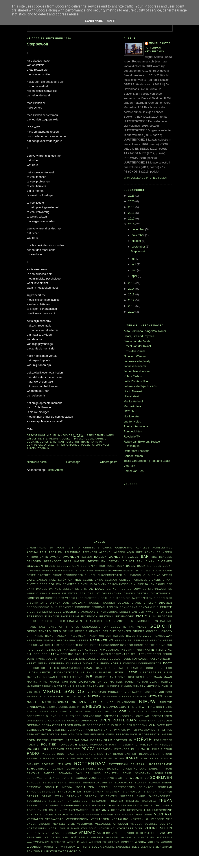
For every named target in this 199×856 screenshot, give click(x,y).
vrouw (166, 833)
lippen (61, 677)
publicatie (140, 749)
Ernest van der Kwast (137, 346)
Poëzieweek (163, 740)
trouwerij (163, 805)
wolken (153, 842)
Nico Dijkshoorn (121, 702)
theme (32, 805)
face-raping (70, 616)
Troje (148, 805)
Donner (109, 603)
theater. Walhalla (141, 801)
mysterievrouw (132, 696)
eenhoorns (128, 607)
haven (130, 636)
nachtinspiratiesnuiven (64, 702)
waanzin (43, 448)
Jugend (92, 658)
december (138, 229)
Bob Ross (107, 566)
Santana (33, 773)
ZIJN (158, 847)
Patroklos (50, 734)
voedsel (151, 824)
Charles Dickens (147, 580)
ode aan (136, 711)
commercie (71, 584)
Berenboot (52, 561)
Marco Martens (110, 682)
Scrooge (34, 782)
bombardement (121, 570)
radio (33, 753)
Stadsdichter (69, 791)
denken (129, 593)
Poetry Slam (101, 740)
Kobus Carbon (133, 376)
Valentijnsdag (56, 814)
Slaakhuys (123, 782)
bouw (157, 570)
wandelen (146, 837)
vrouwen (34, 837)
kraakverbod (71, 668)
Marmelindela (132, 406)
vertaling (120, 819)
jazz (125, 654)
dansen (41, 589)
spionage (146, 787)
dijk (169, 598)
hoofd (73, 645)
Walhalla (128, 837)
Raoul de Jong (52, 754)
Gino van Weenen (135, 356)
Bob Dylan (89, 566)
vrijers (103, 833)
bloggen (35, 565)
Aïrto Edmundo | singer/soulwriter (145, 331)
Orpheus (106, 725)
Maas (168, 677)
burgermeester (110, 575)
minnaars (115, 692)
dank (30, 589)
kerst (31, 663)
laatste (123, 668)
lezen (118, 672)
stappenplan (93, 791)
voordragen (158, 828)
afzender (90, 552)
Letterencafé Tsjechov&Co (140, 386)
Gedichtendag (39, 631)
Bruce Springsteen (68, 575)
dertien (143, 593)
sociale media (58, 787)
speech (104, 787)
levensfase (102, 672)
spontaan (164, 787)
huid (30, 650)
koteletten (50, 668)
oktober (137, 240)
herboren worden (41, 640)
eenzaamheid (97, 438)
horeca (94, 645)
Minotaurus (134, 692)
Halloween (77, 636)
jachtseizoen (86, 654)
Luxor (148, 677)
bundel (90, 575)
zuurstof (49, 851)
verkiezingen (77, 819)
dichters (117, 598)
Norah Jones (37, 711)
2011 (131, 306)
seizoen (49, 782)
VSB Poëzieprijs (75, 837)
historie (60, 645)
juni (134, 264)
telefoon (56, 801)
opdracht (51, 445)
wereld (73, 842)
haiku (49, 636)
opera (46, 725)
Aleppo (119, 552)
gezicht (109, 631)
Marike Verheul (133, 401)
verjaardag (54, 819)
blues (50, 565)
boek (130, 565)
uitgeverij (136, 810)
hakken (61, 636)
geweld (95, 631)
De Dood (97, 588)
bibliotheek (133, 561)
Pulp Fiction (162, 749)
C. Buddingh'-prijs (157, 575)
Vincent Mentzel (52, 824)
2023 (131, 195)
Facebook (89, 616)
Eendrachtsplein (105, 607)
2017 (131, 218)
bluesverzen (68, 565)
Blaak (150, 561)
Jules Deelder (111, 659)
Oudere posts (108, 462)
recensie (88, 753)
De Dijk (81, 589)
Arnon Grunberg (158, 552)
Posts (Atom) (54, 469)
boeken (47, 570)
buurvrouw (133, 575)
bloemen (165, 561)
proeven (57, 749)
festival (107, 616)
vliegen (136, 824)
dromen (165, 602)
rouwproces (75, 769)
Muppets (34, 696)
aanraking (124, 547)
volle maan (69, 828)
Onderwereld (37, 716)
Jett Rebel (153, 654)
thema (31, 448)
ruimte (113, 768)
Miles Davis (97, 692)
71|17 (71, 547)
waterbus (164, 837)
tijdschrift (49, 805)
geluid (68, 631)
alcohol (105, 552)
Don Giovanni (75, 602)
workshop (51, 847)
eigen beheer (37, 612)
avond (55, 556)
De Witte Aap (73, 593)
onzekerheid (36, 720)
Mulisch (165, 692)
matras (60, 686)
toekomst (97, 805)
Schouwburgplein (41, 778)
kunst (101, 667)
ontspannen (162, 716)
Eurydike (52, 616)
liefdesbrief (151, 672)
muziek (94, 696)
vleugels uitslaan (111, 823)
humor (40, 650)
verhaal (163, 814)
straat (33, 796)
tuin (58, 810)
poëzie (86, 445)
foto (49, 620)
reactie (72, 753)
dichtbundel (161, 593)
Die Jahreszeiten (139, 598)
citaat (167, 580)
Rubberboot (95, 769)
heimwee (144, 635)
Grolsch (153, 631)
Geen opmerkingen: (101, 435)
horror (126, 645)
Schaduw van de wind (80, 773)
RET (156, 753)
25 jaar (57, 547)
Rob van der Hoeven (94, 758)
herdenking (66, 640)
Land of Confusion (146, 668)
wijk (84, 842)
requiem (145, 754)
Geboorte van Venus (129, 627)
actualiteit (36, 552)
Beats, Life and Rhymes (139, 336)
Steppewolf (37, 44)
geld (57, 631)
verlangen (100, 819)
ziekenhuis (146, 847)
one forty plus (132, 421)
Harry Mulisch (99, 636)
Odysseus (153, 711)
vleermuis (85, 824)
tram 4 (113, 805)
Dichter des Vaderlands (64, 598)
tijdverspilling (74, 805)
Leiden (32, 672)
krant (89, 667)
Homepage (73, 462)
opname (80, 725)
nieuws (93, 706)
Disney (55, 603)
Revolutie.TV (132, 436)
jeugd (167, 654)
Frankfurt (94, 621)
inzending (163, 649)
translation (131, 805)
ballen (86, 557)
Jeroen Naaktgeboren (137, 371)
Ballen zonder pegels (116, 556)
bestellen (96, 561)
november (138, 235)
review (32, 758)
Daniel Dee (164, 584)
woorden (34, 846)
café (31, 579)
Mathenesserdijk (40, 686)
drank (136, 603)
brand (167, 570)
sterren (150, 791)
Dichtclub (35, 598)
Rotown (64, 764)
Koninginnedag (150, 663)
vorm (50, 833)
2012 (131, 300)
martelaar (150, 682)
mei (134, 270)
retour (166, 754)
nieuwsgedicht (117, 706)
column (55, 584)
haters (118, 636)
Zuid (36, 851)
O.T (114, 711)
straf (46, 796)
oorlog (73, 720)
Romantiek (149, 758)
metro (152, 686)
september (139, 246)
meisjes (73, 686)
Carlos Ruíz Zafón (52, 580)
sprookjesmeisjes (41, 791)
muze (82, 696)
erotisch (164, 611)
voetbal (166, 824)
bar (145, 556)
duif (54, 607)
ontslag (142, 716)
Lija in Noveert (133, 391)
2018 (131, 212)
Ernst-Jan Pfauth (134, 351)
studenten (108, 796)
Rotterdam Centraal (128, 764)
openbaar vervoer (155, 720)
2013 (131, 294)
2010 (131, 311)
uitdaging (99, 810)
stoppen (165, 791)
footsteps (35, 621)
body (120, 566)
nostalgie (59, 711)
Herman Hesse (63, 442)
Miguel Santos (159, 43)
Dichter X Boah (96, 598)
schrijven (161, 777)
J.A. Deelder (37, 654)
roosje (48, 764)
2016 (131, 224)
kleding (103, 663)
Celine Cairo (93, 580)
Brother (44, 575)
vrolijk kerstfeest (142, 833)
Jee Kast (137, 654)
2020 (131, 201)
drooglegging (38, 607)
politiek (48, 744)
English (69, 611)
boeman (101, 570)
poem (31, 740)
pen (93, 734)
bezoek (114, 561)
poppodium (98, 744)
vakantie (34, 814)
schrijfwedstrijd (132, 777)
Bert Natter (74, 561)
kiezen (42, 663)
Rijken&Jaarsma (52, 758)
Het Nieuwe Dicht (40, 645)
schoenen (142, 773)
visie (71, 824)
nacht (32, 702)
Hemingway (163, 635)
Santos (49, 773)
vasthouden (124, 814)
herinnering (101, 640)
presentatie (128, 744)
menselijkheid (121, 686)
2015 (131, 283)
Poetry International (136, 426)
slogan (154, 782)
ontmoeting (92, 716)
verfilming (143, 814)
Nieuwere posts (37, 462)
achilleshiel (162, 547)
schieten (112, 773)
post (113, 744)
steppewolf (100, 445)
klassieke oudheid (81, 663)
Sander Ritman (133, 456)
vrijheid (119, 833)
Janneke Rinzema (135, 366)
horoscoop (110, 645)
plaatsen (165, 734)
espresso (35, 616)
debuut (94, 593)
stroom (91, 796)
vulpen (97, 837)
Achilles (142, 547)
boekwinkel (85, 570)
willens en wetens (104, 842)
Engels (55, 611)
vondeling (107, 828)
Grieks (138, 631)
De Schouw (131, 588)
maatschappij (37, 682)
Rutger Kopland (134, 769)
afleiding (72, 552)
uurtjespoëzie (159, 810)
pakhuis (120, 730)
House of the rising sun (153, 645)
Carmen (74, 579)
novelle (76, 711)
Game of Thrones (63, 627)
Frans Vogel (116, 620)
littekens (74, 677)
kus (112, 667)
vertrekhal (140, 819)
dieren (159, 598)
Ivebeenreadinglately (137, 361)
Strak (58, 796)
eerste (166, 607)
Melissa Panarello (94, 686)
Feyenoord (124, 616)
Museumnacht (54, 696)
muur (71, 696)
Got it (111, 20)
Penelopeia (106, 734)
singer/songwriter (97, 782)
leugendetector (66, 672)
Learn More (94, 20)
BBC (154, 557)
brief (31, 575)
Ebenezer (66, 607)
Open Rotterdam (118, 720)
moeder (150, 692)
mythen (155, 696)
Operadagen (62, 725)
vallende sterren (84, 814)
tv (65, 810)
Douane (123, 603)
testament (98, 801)
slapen (141, 782)
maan (158, 677)
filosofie (165, 616)
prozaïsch (105, 749)
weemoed (58, 842)
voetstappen (37, 828)
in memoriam (109, 649)
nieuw (147, 701)
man (73, 682)
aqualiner (135, 552)
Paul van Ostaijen (75, 734)
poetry (43, 740)
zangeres (123, 847)
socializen (85, 787)
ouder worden (134, 725)
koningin (130, 663)
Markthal (132, 682)
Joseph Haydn (57, 659)
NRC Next (130, 411)
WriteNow (68, 847)
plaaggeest (147, 734)
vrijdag (87, 833)
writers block (89, 846)
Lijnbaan (48, 677)
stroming (74, 796)
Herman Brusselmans (131, 640)
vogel (53, 828)
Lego (168, 668)
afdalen (55, 552)
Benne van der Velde (137, 341)
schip (127, 773)
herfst (83, 640)
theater (116, 800)
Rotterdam (90, 763)
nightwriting (143, 706)
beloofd (34, 561)
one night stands (65, 716)
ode (122, 711)
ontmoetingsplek (119, 716)
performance (69, 445)
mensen (139, 686)
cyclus (87, 584)
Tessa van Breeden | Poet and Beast (147, 460)
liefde (131, 672)
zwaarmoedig (69, 851)
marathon (86, 681)
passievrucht (148, 730)
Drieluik (80, 438)
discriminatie (37, 603)
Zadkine (109, 847)
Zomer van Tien (134, 471)
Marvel (166, 682)
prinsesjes (163, 744)
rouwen (57, 769)
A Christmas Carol (95, 547)
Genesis (45, 442)
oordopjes (56, 720)
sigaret (74, 782)
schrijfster (65, 778)
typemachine (78, 810)
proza (88, 749)
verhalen (35, 819)
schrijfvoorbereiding (95, 777)
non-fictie (164, 707)
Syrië (141, 796)
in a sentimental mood (80, 650)
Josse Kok (77, 659)
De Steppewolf (49, 438)
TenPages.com (77, 801)
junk (127, 659)
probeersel (38, 749)
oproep (92, 725)
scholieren (163, 773)
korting (33, 668)
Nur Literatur (132, 416)
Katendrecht (161, 658)
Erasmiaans (87, 612)
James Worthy (110, 654)
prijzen (146, 744)
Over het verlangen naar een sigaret (82, 730)
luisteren (134, 677)
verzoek (157, 819)
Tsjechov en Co (40, 810)
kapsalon (140, 658)
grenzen (124, 631)
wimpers (127, 842)
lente (45, 672)
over (151, 725)
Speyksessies (124, 787)
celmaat (111, 580)
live (88, 677)
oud (118, 725)
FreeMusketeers (143, 620)
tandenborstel (160, 796)
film (152, 616)
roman (132, 758)
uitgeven (118, 810)
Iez (48, 650)
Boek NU (144, 565)
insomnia (128, 650)
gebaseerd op (95, 626)
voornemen (35, 833)
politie (33, 744)
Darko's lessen (61, 589)
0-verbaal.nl (36, 547)
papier (132, 730)
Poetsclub (123, 740)
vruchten (52, 837)
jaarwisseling (61, 654)
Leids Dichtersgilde (136, 381)
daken (149, 584)
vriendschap (66, 833)
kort (167, 663)
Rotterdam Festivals (136, 450)
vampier (107, 814)
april (135, 276)
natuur (97, 702)
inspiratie (82, 442)
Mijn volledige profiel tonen (145, 178)
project (73, 749)
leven (86, 672)
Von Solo (129, 465)
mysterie (110, 696)
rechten (104, 753)
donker (67, 438)
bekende (165, 557)
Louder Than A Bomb (109, 677)
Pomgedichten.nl (73, 744)
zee (134, 847)
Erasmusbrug (107, 612)
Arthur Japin (37, 557)
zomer (167, 847)
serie (62, 782)
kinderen (57, 663)
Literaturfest (131, 396)
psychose (121, 749)
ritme (70, 758)
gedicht (32, 442)
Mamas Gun (59, 682)
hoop (83, 645)
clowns (33, 584)
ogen (168, 711)
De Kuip (113, 588)
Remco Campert (125, 754)
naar (168, 696)
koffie (116, 663)
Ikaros (56, 650)
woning (166, 842)
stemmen (113, 791)
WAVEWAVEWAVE (38, 842)
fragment (75, 620)
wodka (140, 842)
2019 (131, 207)
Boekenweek (64, 570)
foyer (60, 621)
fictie (141, 616)
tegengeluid (36, 801)
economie (82, 607)
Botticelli (143, 570)
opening (34, 725)
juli (134, 258)
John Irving (36, 659)
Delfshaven (112, 593)
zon (30, 851)
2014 (131, 288)
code (44, 584)
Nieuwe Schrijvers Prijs (65, 707)
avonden (71, 556)
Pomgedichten (133, 431)
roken (119, 758)
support (126, 796)
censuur (126, 580)
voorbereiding (129, 828)
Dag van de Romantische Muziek (119, 584)
